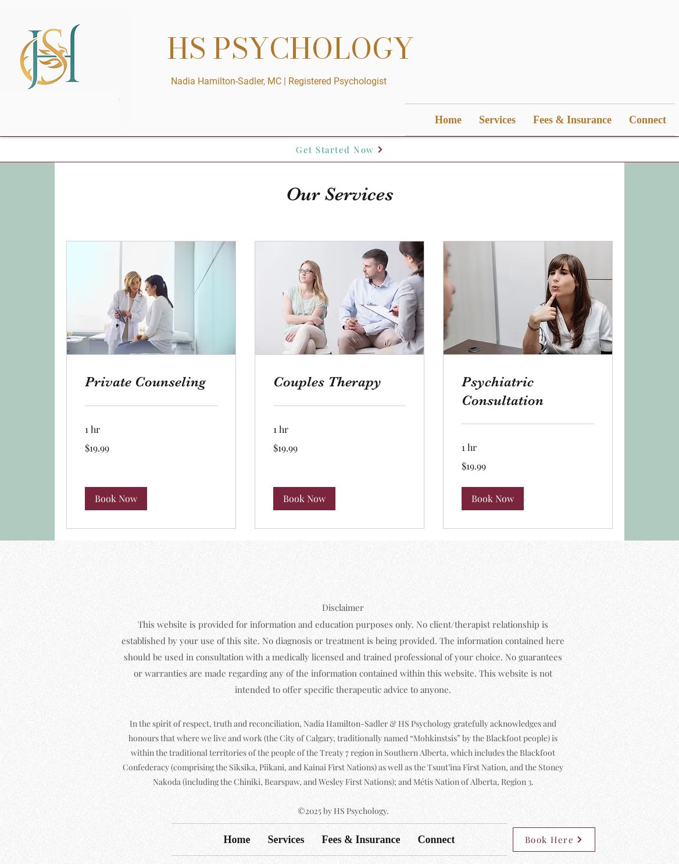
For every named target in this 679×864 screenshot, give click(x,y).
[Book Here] (554, 839)
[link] (151, 382)
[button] (116, 498)
